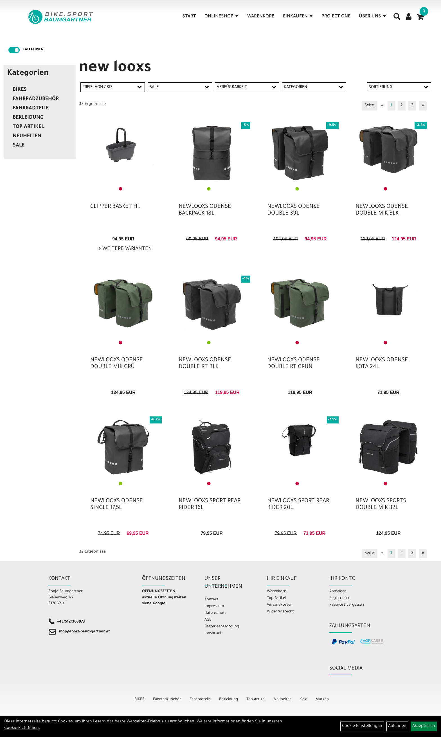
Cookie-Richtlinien (21, 728)
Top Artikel (28, 127)
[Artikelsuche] (397, 20)
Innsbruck (213, 633)
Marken (322, 699)
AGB (208, 620)
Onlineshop (222, 18)
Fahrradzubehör (36, 99)
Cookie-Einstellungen (362, 726)
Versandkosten (279, 605)
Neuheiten (27, 136)
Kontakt (211, 600)
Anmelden (337, 591)
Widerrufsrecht (280, 612)
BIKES (20, 90)
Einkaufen (298, 18)
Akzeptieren (423, 726)
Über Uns (373, 18)
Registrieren (339, 598)
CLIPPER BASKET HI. (115, 207)
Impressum (214, 606)
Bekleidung (28, 118)
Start (189, 18)
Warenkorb (261, 18)
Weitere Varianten (126, 249)
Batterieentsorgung (221, 627)
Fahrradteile (31, 108)
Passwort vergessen (346, 605)
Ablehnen (397, 726)
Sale (18, 145)
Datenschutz (215, 613)
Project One (336, 18)
